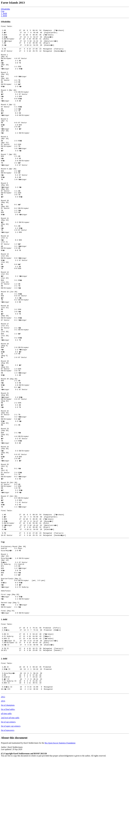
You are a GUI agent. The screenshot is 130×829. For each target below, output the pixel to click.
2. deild (4, 16)
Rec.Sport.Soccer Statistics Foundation (60, 813)
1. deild (4, 13)
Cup (2, 11)
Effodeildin (5, 9)
